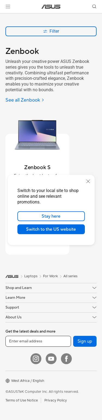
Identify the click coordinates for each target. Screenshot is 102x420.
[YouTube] (51, 358)
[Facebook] (66, 358)
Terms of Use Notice (21, 400)
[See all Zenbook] (24, 100)
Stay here (51, 216)
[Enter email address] (38, 341)
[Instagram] (35, 358)
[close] (88, 181)
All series (70, 276)
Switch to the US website (51, 229)
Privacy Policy (55, 400)
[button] (7, 6)
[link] (51, 7)
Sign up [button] (85, 341)
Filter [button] (51, 31)
